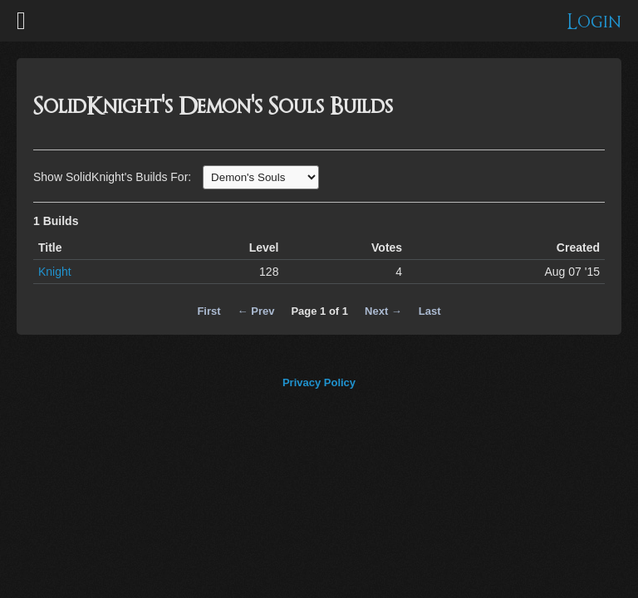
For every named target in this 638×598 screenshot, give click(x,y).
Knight (54, 271)
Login (594, 22)
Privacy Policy (319, 382)
